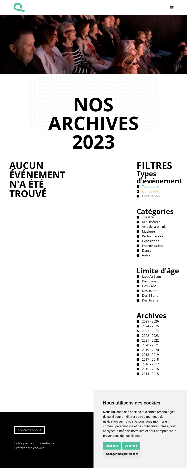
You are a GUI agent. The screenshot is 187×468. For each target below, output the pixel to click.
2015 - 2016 (150, 369)
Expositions (150, 241)
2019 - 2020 (150, 350)
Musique (148, 231)
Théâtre (147, 217)
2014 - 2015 (150, 374)
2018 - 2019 (150, 354)
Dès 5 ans (148, 281)
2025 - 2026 (150, 321)
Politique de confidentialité (34, 443)
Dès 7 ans (148, 286)
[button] (172, 7)
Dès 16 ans (149, 300)
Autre (145, 255)
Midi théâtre (150, 222)
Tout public (150, 186)
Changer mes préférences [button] (122, 453)
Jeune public (150, 191)
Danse (146, 250)
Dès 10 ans (149, 291)
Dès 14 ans (149, 295)
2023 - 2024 (150, 331)
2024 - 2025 (150, 326)
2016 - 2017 (150, 364)
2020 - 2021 (150, 345)
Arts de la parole (154, 226)
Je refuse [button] (131, 445)
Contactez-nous (29, 430)
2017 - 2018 (150, 359)
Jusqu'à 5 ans (151, 276)
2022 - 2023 (150, 335)
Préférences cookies (29, 448)
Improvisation (152, 246)
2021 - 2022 (150, 340)
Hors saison (150, 196)
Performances (152, 236)
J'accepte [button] (112, 445)
